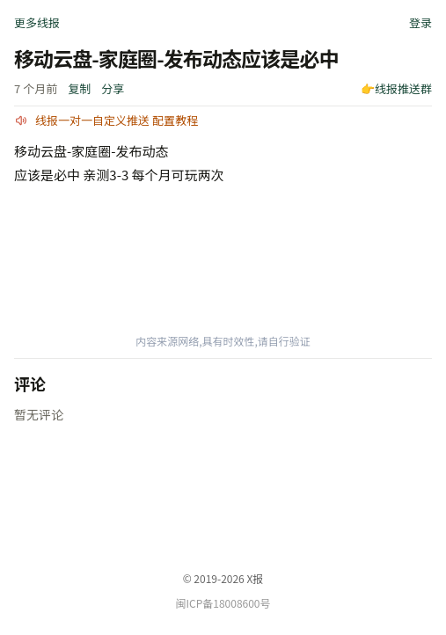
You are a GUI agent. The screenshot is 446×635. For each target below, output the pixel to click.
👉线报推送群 (396, 88)
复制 (79, 88)
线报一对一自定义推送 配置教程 (116, 120)
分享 (112, 88)
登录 (420, 22)
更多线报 (37, 22)
